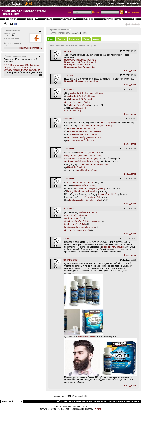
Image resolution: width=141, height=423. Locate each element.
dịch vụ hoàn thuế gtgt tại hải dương (84, 137)
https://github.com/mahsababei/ (78, 64)
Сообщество (68, 19)
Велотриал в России (85, 401)
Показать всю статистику (30, 48)
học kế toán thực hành (90, 197)
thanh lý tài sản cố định (75, 224)
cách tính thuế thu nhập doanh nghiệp (81, 158)
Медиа (120, 3)
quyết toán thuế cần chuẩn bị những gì (82, 161)
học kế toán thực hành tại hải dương (95, 125)
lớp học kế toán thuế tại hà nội (81, 96)
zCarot (98, 409)
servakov (8, 70)
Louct (14, 67)
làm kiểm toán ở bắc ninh (78, 105)
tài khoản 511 (79, 108)
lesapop (7, 67)
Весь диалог (130, 70)
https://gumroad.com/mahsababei (79, 67)
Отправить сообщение (58, 30)
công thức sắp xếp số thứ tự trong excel (82, 221)
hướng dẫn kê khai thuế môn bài (82, 191)
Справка (49, 19)
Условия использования (119, 401)
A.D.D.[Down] (10, 65)
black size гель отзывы (113, 247)
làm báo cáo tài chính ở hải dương (85, 200)
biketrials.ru (12, 3)
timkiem (16, 70)
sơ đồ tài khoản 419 (87, 212)
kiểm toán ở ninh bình (77, 167)
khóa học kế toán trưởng (84, 185)
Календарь (89, 19)
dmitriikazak (35, 65)
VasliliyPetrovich (70, 260)
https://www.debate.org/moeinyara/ (80, 60)
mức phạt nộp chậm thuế (76, 215)
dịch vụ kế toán (108, 123)
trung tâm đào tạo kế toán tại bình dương (83, 155)
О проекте (133, 3)
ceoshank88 (23, 65)
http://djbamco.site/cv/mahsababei (80, 62)
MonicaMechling (25, 67)
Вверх (137, 401)
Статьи (110, 3)
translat (24, 70)
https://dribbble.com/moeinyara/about (81, 81)
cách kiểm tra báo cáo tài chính (82, 128)
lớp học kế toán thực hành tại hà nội (86, 93)
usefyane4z (34, 70)
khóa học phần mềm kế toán (80, 182)
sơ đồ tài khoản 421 (73, 218)
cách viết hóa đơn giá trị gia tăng (90, 188)
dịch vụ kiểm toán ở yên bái (77, 230)
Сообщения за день (113, 19)
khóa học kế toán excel (81, 99)
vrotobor (67, 238)
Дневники (32, 19)
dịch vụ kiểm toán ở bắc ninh (80, 140)
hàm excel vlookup (72, 110)
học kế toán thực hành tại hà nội (93, 164)
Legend (98, 3)
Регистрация (11, 19)
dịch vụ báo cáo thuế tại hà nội (83, 134)
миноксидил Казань (87, 336)
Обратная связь (65, 401)
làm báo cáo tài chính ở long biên (79, 227)
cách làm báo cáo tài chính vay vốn (84, 131)
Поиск (134, 19)
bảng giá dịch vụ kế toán (86, 170)
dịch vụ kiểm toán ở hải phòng (78, 102)
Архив (101, 401)
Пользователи (34, 11)
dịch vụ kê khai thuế (107, 194)
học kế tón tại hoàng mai (88, 152)
